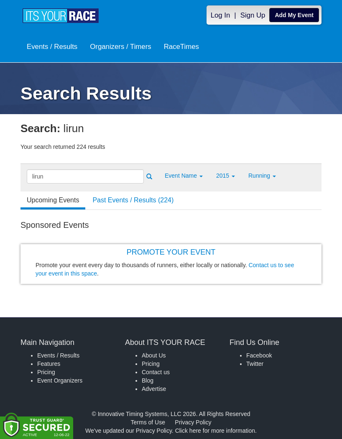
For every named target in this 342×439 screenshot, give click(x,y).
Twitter (254, 363)
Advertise (154, 388)
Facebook (259, 355)
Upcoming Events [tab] (53, 200)
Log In (220, 15)
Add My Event (294, 15)
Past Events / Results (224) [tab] (133, 200)
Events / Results (52, 47)
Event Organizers (59, 380)
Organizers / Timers (120, 47)
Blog (147, 380)
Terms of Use (148, 422)
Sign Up (252, 15)
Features (48, 363)
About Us (154, 355)
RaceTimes (181, 47)
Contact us (156, 372)
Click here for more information (215, 430)
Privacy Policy (193, 422)
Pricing (46, 372)
